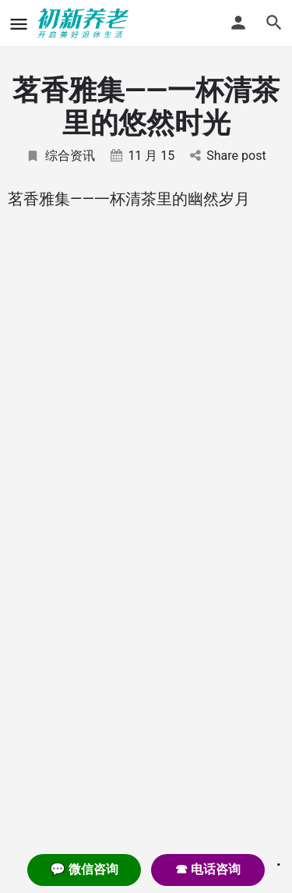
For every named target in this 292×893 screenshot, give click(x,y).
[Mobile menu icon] (19, 24)
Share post (228, 155)
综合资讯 (60, 155)
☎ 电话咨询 (208, 869)
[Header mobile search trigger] (274, 22)
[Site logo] (85, 23)
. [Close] (278, 859)
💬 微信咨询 (84, 869)
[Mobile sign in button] (238, 22)
